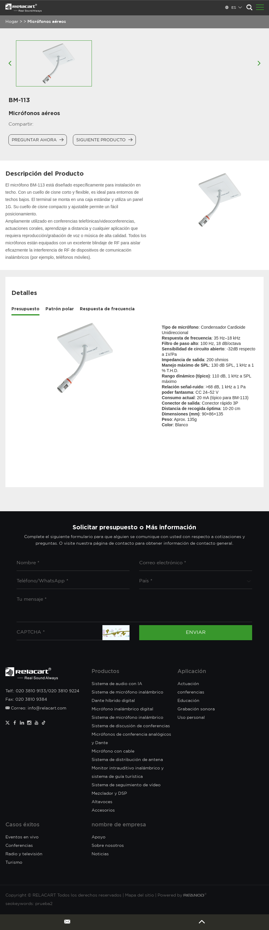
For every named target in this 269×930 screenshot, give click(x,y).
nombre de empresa (119, 824)
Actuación (188, 684)
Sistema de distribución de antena (127, 760)
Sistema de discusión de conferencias (131, 726)
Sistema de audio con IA (117, 684)
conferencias (190, 692)
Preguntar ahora (38, 140)
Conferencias (19, 845)
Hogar (11, 21)
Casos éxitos (22, 824)
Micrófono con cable (113, 751)
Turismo (13, 862)
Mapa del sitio (139, 895)
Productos (105, 671)
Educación (188, 701)
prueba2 (43, 904)
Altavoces (102, 802)
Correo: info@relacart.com (35, 708)
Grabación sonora (196, 709)
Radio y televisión (23, 854)
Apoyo (98, 837)
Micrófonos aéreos (46, 21)
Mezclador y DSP (109, 793)
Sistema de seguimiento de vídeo (126, 785)
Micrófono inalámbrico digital (122, 709)
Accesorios (103, 810)
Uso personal (191, 717)
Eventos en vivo (22, 837)
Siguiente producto (104, 140)
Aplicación (191, 671)
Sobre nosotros (108, 845)
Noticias (100, 854)
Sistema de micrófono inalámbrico (127, 717)
